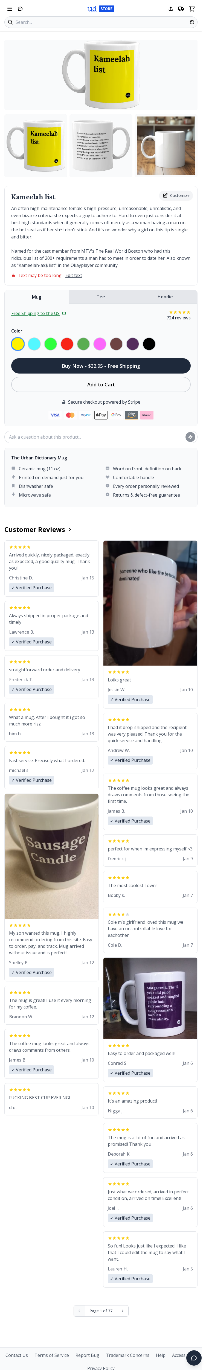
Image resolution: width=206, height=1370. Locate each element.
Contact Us (16, 1355)
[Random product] (192, 22)
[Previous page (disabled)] (79, 1310)
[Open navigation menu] (9, 8)
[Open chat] (20, 9)
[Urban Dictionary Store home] (101, 8)
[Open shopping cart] (192, 8)
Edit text (73, 275)
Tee (101, 297)
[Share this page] (171, 9)
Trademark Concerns (127, 1355)
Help (161, 1355)
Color (16, 331)
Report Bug (87, 1355)
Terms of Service (51, 1355)
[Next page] (122, 1310)
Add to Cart (101, 384)
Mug (36, 297)
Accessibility (184, 1355)
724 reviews (179, 318)
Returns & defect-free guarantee (146, 495)
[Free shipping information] (181, 8)
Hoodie (165, 297)
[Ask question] (190, 437)
